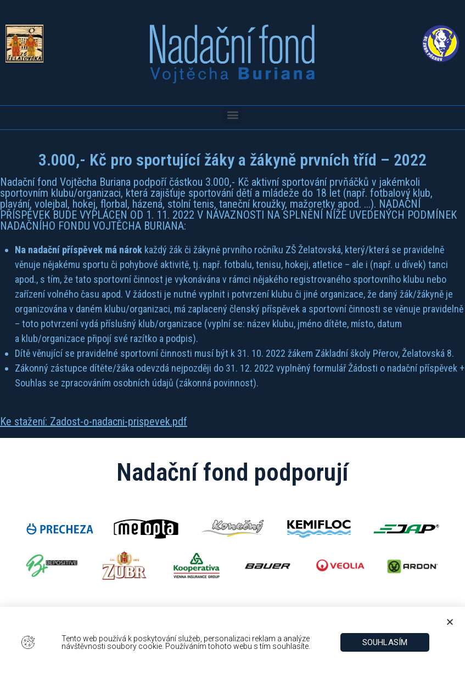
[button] (232, 115)
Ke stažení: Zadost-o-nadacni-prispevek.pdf (93, 421)
